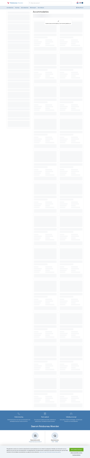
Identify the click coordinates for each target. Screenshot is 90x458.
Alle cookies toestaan (76, 449)
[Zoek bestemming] (51, 3)
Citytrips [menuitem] (17, 7)
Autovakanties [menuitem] (24, 7)
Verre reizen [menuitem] (41, 7)
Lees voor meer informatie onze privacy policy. (50, 452)
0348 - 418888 (55, 441)
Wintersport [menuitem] (33, 7)
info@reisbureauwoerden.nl (35, 441)
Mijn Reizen (79, 7)
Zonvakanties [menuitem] (10, 7)
